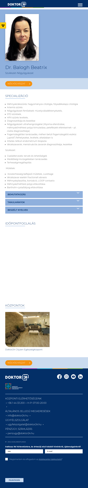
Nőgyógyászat (16, 83)
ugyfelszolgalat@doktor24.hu (24, 424)
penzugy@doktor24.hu (21, 433)
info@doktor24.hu (18, 415)
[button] (3, 25)
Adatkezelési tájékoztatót (50, 459)
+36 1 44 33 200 (16, 403)
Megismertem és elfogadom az (35, 459)
